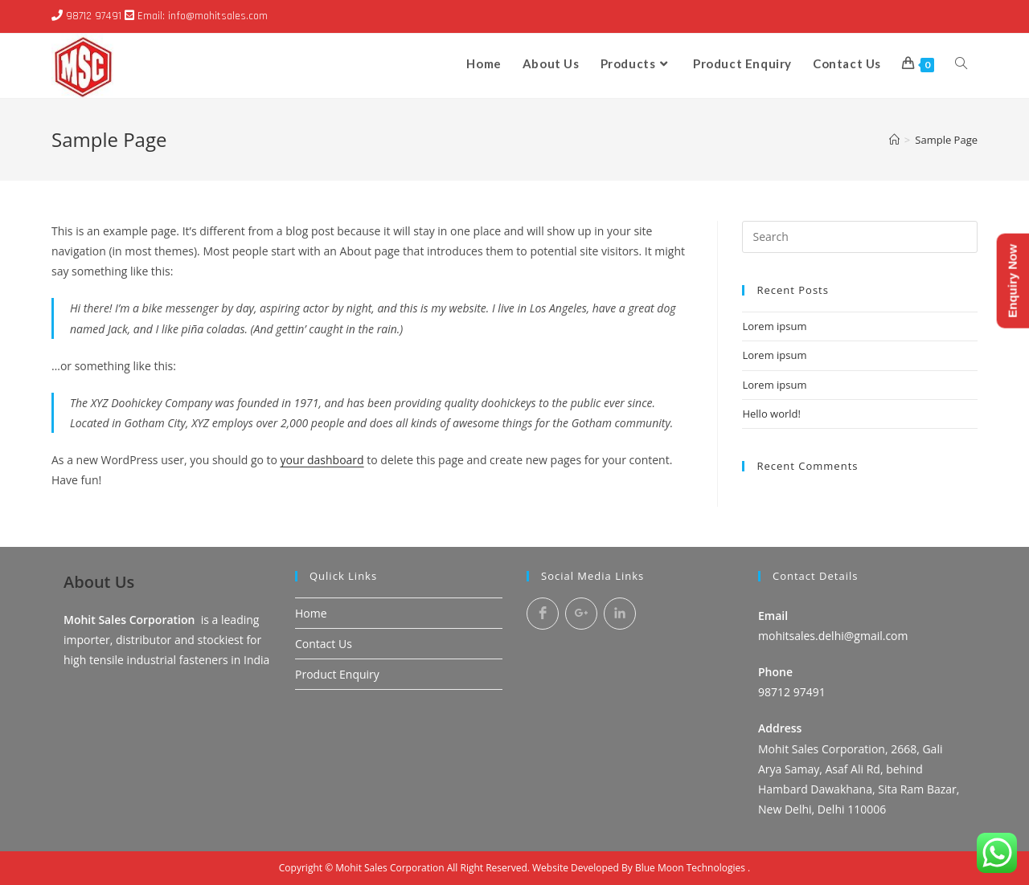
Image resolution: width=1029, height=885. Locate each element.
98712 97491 (93, 16)
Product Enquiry (337, 674)
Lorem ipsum (774, 326)
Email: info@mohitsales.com (202, 16)
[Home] (894, 140)
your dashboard (322, 459)
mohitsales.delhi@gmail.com (833, 635)
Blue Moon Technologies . (692, 868)
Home (311, 613)
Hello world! (771, 413)
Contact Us (323, 643)
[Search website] (961, 63)
